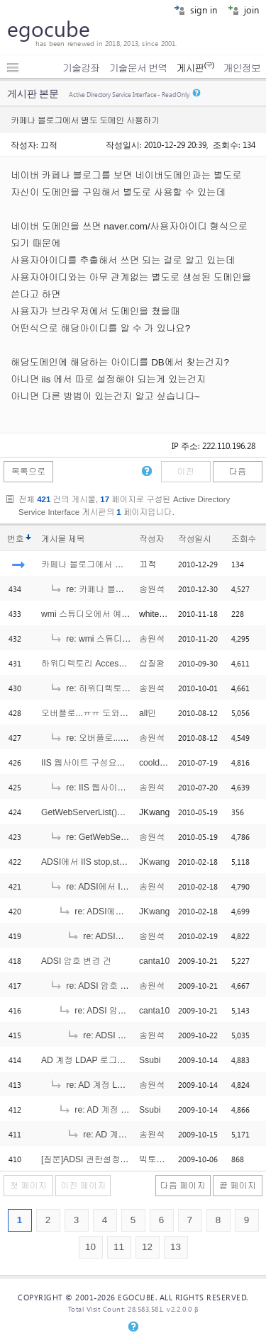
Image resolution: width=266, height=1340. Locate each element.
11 (118, 1247)
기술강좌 (80, 68)
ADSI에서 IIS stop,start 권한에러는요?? (117, 862)
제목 (76, 539)
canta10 (154, 961)
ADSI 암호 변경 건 (76, 961)
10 (90, 1247)
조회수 (243, 539)
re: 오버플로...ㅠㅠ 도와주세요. (117, 738)
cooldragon (160, 763)
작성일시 (194, 539)
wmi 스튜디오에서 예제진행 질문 (104, 614)
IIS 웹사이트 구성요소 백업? (95, 763)
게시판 (195, 68)
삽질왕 (152, 664)
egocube (48, 28)
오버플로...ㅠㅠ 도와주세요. (94, 713)
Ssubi (149, 1060)
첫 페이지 (28, 1186)
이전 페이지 (83, 1186)
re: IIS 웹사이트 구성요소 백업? (118, 788)
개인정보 (241, 68)
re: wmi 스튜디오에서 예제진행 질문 (127, 639)
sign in (195, 10)
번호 (15, 539)
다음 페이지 (183, 1186)
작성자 (151, 539)
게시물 (62, 539)
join (243, 10)
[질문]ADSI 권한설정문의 (89, 1159)
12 (147, 1247)
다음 (237, 472)
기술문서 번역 (138, 68)
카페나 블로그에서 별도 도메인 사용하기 (119, 564)
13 (175, 1247)
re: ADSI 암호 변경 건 (99, 986)
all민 (147, 713)
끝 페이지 (237, 1186)
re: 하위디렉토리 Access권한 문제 (123, 688)
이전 (185, 472)
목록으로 (28, 472)
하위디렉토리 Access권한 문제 (100, 664)
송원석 (152, 589)
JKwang (154, 862)
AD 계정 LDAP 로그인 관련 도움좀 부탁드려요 (130, 1060)
